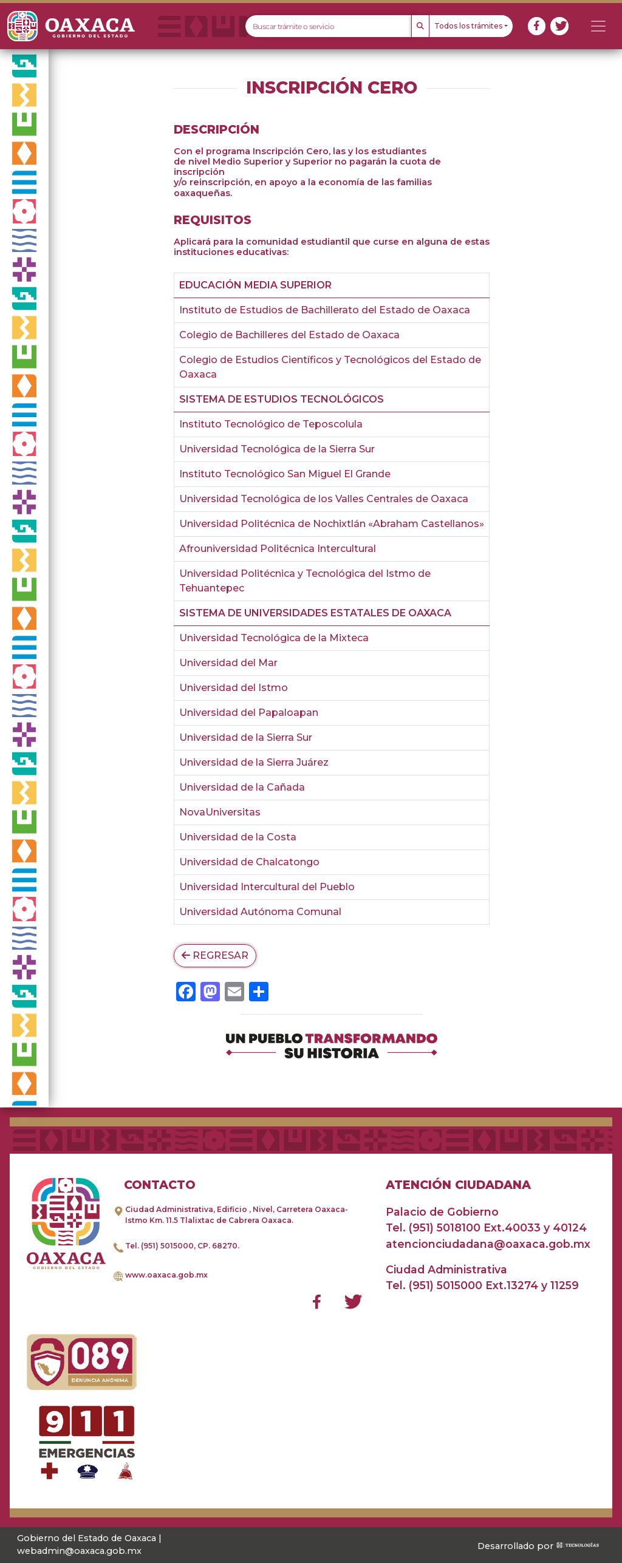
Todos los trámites (468, 25)
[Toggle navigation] (598, 26)
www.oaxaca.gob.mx (166, 1274)
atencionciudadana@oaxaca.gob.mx (488, 1244)
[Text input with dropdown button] (328, 26)
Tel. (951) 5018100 (433, 1227)
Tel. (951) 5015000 (159, 1245)
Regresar (215, 955)
